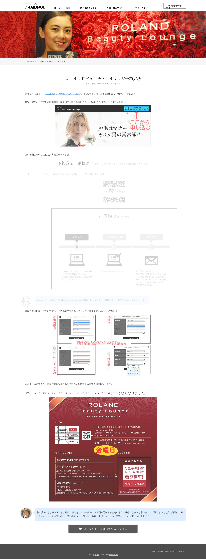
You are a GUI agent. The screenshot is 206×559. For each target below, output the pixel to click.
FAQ (168, 16)
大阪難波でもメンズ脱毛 (68, 94)
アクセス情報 (141, 16)
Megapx (97, 555)
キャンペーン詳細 (78, 394)
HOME (35, 16)
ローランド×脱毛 (62, 16)
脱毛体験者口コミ (88, 16)
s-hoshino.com (113, 555)
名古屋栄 (49, 94)
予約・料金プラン (115, 16)
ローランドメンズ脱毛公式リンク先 (103, 529)
